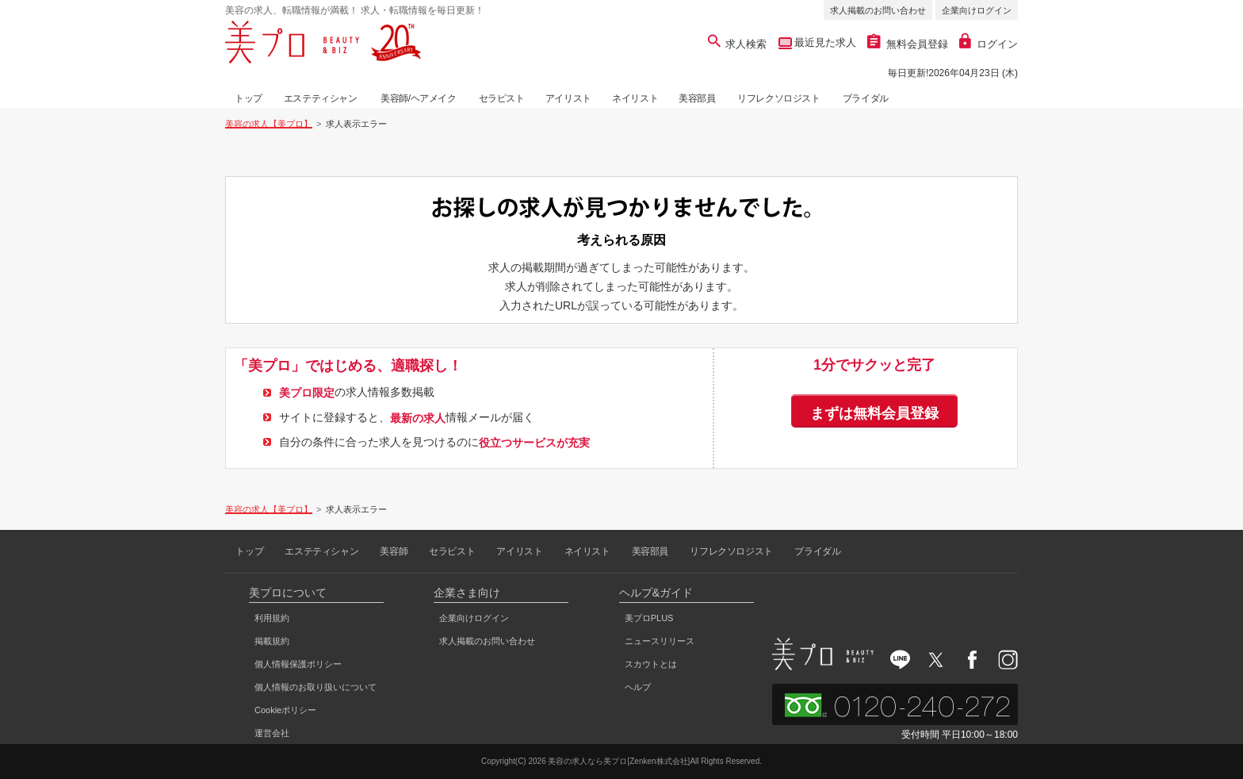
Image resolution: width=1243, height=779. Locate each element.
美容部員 (697, 98)
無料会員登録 (907, 44)
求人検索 (737, 44)
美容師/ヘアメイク (419, 98)
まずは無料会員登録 (874, 413)
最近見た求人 (824, 42)
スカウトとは (651, 664)
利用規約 (271, 618)
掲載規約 (271, 641)
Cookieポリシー (285, 710)
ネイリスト (635, 98)
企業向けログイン (977, 10)
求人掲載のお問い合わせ (878, 10)
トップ (248, 98)
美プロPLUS (649, 618)
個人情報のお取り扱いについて (315, 687)
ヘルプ (638, 687)
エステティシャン (321, 98)
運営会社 (271, 733)
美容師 (393, 551)
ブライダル (866, 98)
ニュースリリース (659, 641)
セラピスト (502, 98)
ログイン (988, 44)
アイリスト (568, 98)
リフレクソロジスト (778, 98)
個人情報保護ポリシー (298, 664)
